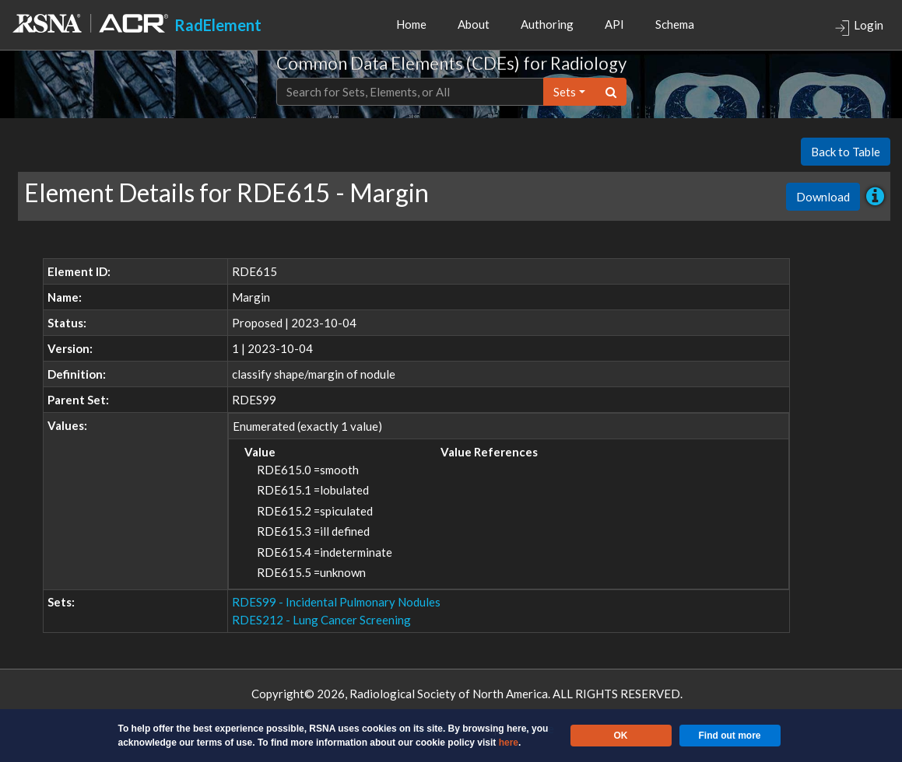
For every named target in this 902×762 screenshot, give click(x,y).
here (508, 742)
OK (621, 735)
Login (858, 27)
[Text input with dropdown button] (410, 92)
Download (823, 197)
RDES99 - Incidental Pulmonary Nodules (336, 602)
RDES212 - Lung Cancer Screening (321, 620)
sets (564, 92)
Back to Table (845, 152)
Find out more (730, 735)
